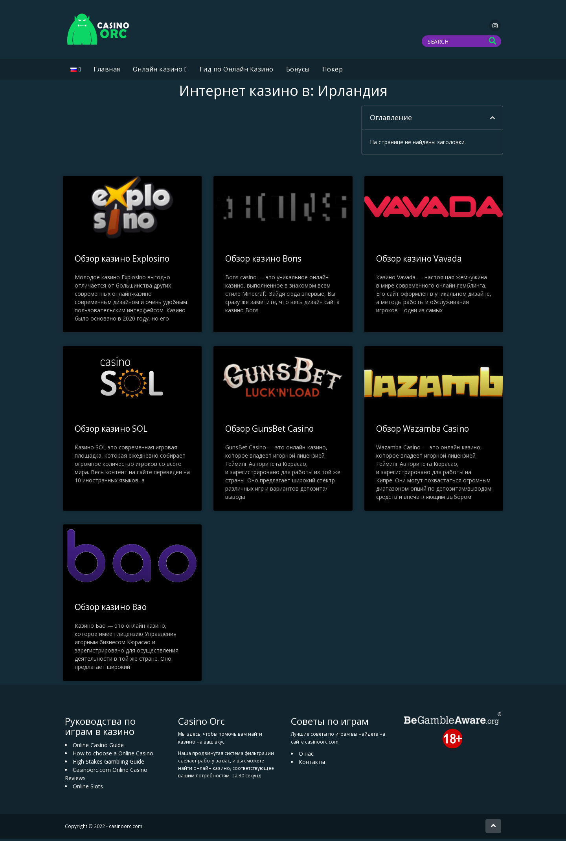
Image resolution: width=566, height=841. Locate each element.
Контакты (312, 764)
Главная (107, 71)
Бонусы (298, 71)
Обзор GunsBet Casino (269, 430)
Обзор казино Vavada (419, 260)
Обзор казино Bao (111, 609)
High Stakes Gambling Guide (108, 764)
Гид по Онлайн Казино (237, 71)
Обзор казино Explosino (122, 260)
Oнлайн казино (158, 71)
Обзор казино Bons (263, 260)
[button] (492, 120)
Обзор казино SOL (111, 430)
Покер (332, 71)
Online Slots (88, 788)
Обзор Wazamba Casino (422, 430)
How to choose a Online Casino (113, 755)
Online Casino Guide (98, 747)
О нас (306, 756)
